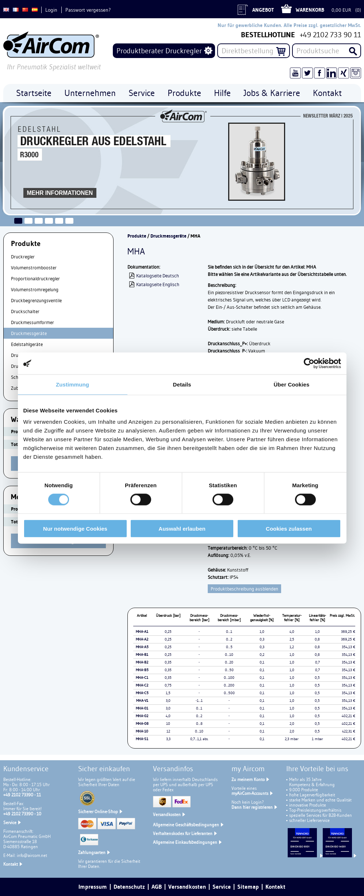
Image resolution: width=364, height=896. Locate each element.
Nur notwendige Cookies (75, 529)
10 (168, 723)
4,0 (292, 631)
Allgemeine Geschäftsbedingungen (186, 824)
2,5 (292, 639)
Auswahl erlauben (181, 529)
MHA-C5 (142, 693)
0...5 (229, 647)
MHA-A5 (142, 647)
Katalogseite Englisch (157, 284)
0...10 (229, 654)
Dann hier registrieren (252, 807)
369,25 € (348, 631)
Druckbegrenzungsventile (36, 300)
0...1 (229, 631)
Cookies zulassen (289, 529)
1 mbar (317, 739)
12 (168, 731)
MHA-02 (142, 716)
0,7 (317, 662)
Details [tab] (182, 384)
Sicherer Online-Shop (98, 811)
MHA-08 (142, 723)
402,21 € (348, 716)
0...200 (229, 685)
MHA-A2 (142, 639)
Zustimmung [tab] (72, 384)
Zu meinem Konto (248, 779)
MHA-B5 (142, 670)
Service (9, 822)
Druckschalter (25, 311)
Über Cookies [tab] (292, 384)
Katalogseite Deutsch (157, 275)
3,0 (168, 700)
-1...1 (199, 700)
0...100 (229, 677)
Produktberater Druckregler (159, 50)
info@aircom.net (32, 855)
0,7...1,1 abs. (199, 739)
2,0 (292, 723)
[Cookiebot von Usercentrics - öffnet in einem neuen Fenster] (309, 363)
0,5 (317, 677)
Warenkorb (310, 10)
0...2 (229, 639)
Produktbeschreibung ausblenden (244, 589)
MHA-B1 (142, 654)
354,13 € (348, 647)
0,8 (317, 639)
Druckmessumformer (32, 322)
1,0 (262, 631)
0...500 (229, 693)
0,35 (168, 662)
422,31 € (348, 731)
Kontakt (10, 864)
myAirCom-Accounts (249, 793)
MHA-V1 (142, 700)
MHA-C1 (142, 677)
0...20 (229, 662)
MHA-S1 (142, 739)
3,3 (168, 739)
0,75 (168, 685)
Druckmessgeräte (29, 333)
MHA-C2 (142, 685)
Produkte (136, 236)
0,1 (262, 662)
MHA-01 (142, 708)
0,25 (168, 631)
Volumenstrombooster (34, 267)
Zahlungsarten (92, 852)
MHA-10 (142, 731)
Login (51, 10)
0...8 (199, 723)
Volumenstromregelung (34, 289)
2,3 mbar (292, 739)
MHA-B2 (142, 662)
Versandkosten (167, 814)
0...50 (229, 670)
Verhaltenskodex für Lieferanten (182, 833)
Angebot (263, 10)
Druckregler (23, 256)
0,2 (262, 654)
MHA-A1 (142, 631)
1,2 (292, 647)
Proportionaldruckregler (35, 278)
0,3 (262, 639)
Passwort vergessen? (88, 10)
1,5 (168, 693)
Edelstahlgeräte (27, 344)
